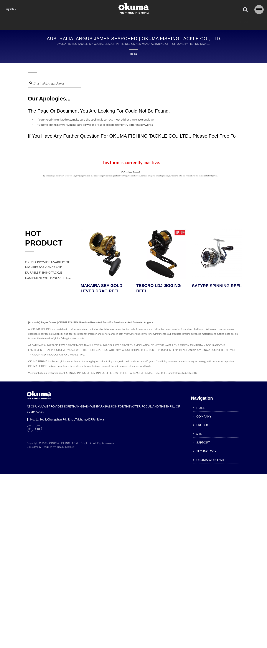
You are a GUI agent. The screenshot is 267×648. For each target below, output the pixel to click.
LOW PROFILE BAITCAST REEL (133, 373)
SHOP (119, 22)
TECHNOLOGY (176, 22)
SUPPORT (144, 22)
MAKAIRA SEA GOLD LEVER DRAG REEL (102, 289)
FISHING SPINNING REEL (78, 373)
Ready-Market (66, 447)
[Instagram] (30, 429)
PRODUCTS (93, 22)
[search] (245, 10)
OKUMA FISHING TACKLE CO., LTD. (70, 443)
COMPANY (63, 22)
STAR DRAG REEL (162, 373)
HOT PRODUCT (45, 239)
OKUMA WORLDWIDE (215, 22)
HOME (39, 22)
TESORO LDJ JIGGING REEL (159, 289)
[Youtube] (39, 429)
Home (133, 53)
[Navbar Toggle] (259, 9)
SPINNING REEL (104, 373)
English (11, 8)
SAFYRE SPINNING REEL (211, 289)
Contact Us (197, 373)
